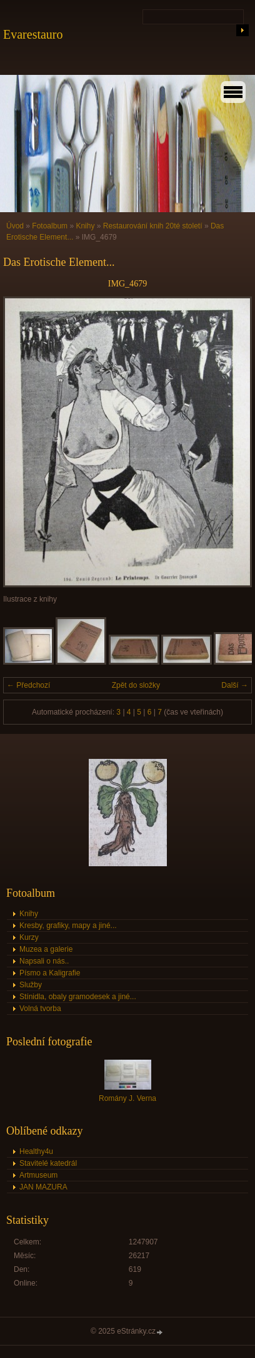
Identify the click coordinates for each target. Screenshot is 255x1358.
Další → (234, 685)
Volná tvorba (40, 1008)
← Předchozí (28, 685)
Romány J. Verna (127, 1098)
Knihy (85, 226)
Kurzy (29, 937)
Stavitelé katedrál (48, 1163)
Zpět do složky (136, 685)
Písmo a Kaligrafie (49, 973)
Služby (30, 984)
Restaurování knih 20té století (152, 226)
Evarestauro (33, 34)
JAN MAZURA (43, 1187)
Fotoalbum (50, 226)
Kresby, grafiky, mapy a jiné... (68, 925)
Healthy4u (36, 1151)
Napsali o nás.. (44, 961)
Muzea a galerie (45, 949)
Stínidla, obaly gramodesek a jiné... (77, 996)
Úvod (15, 226)
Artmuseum (38, 1175)
